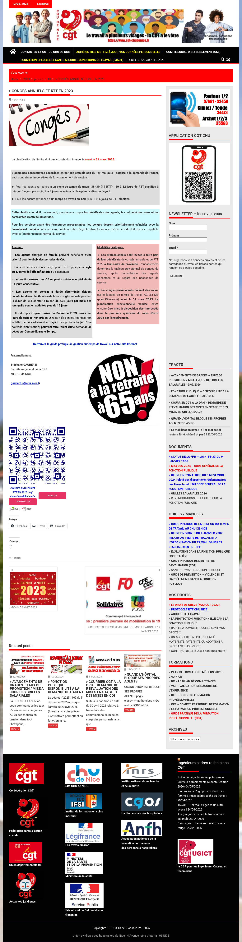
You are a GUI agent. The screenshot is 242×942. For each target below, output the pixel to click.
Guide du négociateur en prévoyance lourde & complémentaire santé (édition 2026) (203, 782)
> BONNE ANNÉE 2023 (33, 590)
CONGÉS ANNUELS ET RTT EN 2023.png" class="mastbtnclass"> (23, 496)
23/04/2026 (133, 669)
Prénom (174, 235)
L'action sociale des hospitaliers (141, 813)
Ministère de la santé (78, 876)
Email (173, 248)
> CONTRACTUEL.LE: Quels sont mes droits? (197, 651)
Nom (172, 223)
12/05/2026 (19, 676)
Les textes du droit (77, 845)
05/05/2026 (95, 676)
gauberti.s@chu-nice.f (25, 383)
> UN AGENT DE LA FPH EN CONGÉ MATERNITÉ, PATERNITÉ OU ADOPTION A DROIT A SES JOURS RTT (196, 641)
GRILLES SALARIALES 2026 (146, 60)
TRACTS (16, 558)
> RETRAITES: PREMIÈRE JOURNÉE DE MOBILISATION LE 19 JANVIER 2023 (123, 602)
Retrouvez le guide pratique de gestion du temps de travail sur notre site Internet (85, 344)
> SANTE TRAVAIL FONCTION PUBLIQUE (195, 570)
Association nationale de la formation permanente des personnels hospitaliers (139, 843)
